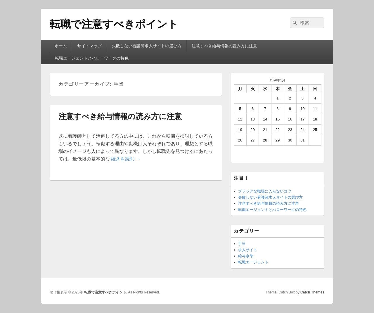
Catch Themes (312, 292)
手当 (242, 244)
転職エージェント (253, 262)
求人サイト (247, 250)
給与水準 (245, 256)
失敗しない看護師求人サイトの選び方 (146, 45)
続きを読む (125, 158)
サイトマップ (89, 45)
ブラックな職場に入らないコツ (264, 191)
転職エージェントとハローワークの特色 (92, 58)
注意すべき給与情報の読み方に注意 (224, 45)
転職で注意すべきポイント (114, 24)
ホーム (61, 45)
